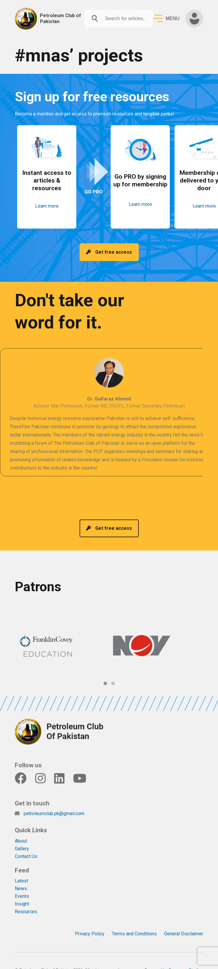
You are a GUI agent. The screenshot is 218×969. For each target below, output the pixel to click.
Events (22, 884)
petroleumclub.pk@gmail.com (54, 801)
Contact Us (26, 844)
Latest (21, 869)
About (21, 829)
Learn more (47, 210)
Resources (26, 900)
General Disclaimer (183, 922)
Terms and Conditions (134, 922)
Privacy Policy (89, 922)
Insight (22, 892)
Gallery (22, 837)
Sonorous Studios (186, 958)
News (21, 877)
